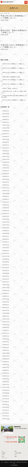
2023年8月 (4, 199)
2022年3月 (4, 247)
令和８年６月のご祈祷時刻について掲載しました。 (13, 64)
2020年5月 (4, 304)
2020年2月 (4, 313)
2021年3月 (4, 276)
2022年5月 (4, 242)
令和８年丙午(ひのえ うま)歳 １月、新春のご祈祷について (13, 92)
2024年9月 (4, 165)
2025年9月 (4, 133)
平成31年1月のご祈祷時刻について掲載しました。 (13, 17)
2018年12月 (5, 353)
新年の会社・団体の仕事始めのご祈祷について (14, 31)
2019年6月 (4, 336)
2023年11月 (5, 190)
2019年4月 (4, 341)
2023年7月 (4, 202)
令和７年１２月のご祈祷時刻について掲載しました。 (13, 100)
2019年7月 (4, 333)
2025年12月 (5, 125)
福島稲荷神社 (15, 465)
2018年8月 (4, 364)
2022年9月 (4, 230)
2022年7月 (4, 236)
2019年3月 (4, 344)
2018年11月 (5, 356)
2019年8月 (4, 330)
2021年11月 (5, 256)
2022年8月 (4, 233)
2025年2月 (4, 153)
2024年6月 (4, 173)
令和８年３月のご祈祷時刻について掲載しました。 (13, 80)
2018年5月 (4, 373)
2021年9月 (4, 259)
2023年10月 (5, 193)
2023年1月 (4, 219)
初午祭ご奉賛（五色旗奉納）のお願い (11, 76)
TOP (3, 451)
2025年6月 (4, 142)
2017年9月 (4, 393)
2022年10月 (5, 227)
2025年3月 (4, 150)
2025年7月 (4, 139)
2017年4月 (4, 407)
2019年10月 (5, 324)
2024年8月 (4, 167)
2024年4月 (4, 179)
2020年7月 (4, 299)
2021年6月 (4, 267)
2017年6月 (4, 401)
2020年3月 (4, 310)
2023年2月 (4, 216)
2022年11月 (5, 224)
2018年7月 (4, 367)
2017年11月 (5, 387)
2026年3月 (4, 116)
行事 (3, 456)
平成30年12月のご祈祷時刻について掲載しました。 (14, 46)
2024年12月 (5, 156)
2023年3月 (4, 213)
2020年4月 (4, 307)
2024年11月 (5, 159)
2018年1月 (4, 384)
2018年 (5, 13)
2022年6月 (4, 239)
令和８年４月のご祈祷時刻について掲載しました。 (13, 73)
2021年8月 (4, 262)
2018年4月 (4, 376)
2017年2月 (4, 413)
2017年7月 (4, 398)
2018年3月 (4, 378)
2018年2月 (4, 381)
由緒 (15, 451)
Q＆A (16, 454)
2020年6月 (4, 301)
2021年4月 (4, 273)
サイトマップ (4, 458)
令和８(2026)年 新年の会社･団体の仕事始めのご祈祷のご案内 (13, 96)
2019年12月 (5, 319)
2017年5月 (4, 404)
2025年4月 (4, 148)
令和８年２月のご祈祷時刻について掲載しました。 (13, 85)
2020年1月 (4, 316)
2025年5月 (4, 145)
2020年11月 (5, 287)
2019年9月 (4, 327)
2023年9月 (4, 196)
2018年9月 (4, 361)
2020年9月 (4, 293)
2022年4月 (4, 244)
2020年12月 (5, 284)
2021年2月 (4, 279)
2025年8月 (4, 136)
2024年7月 (4, 170)
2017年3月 (4, 410)
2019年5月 (4, 339)
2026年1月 (4, 122)
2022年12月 (5, 222)
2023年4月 (4, 210)
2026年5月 (4, 110)
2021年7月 (4, 264)
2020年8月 (4, 296)
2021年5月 (4, 270)
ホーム (2, 13)
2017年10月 (5, 390)
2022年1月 (4, 253)
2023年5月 (4, 207)
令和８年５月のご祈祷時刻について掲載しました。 (13, 69)
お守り (3, 454)
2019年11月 (5, 321)
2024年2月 (4, 185)
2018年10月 (5, 358)
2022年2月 (4, 250)
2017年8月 (4, 396)
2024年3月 (4, 182)
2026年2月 (4, 119)
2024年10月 (5, 162)
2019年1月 (4, 350)
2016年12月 (5, 418)
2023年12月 (5, 187)
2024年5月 (4, 176)
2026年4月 (4, 113)
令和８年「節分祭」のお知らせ (9, 88)
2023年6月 (4, 204)
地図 (15, 456)
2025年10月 (5, 130)
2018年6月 (4, 370)
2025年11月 (5, 128)
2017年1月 (4, 415)
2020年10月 (5, 290)
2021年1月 (4, 281)
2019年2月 (4, 347)
